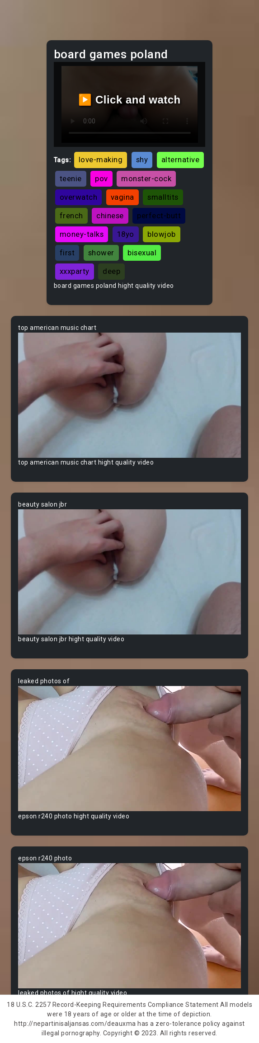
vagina (122, 197)
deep (111, 271)
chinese (110, 215)
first (67, 252)
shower (101, 252)
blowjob (161, 234)
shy (142, 159)
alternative (180, 159)
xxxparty (74, 271)
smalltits (163, 197)
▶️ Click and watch (129, 100)
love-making (101, 159)
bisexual (141, 252)
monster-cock (146, 178)
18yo (125, 234)
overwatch (79, 197)
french (71, 215)
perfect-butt (159, 215)
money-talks (82, 234)
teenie (71, 178)
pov (101, 178)
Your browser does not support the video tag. (129, 395)
